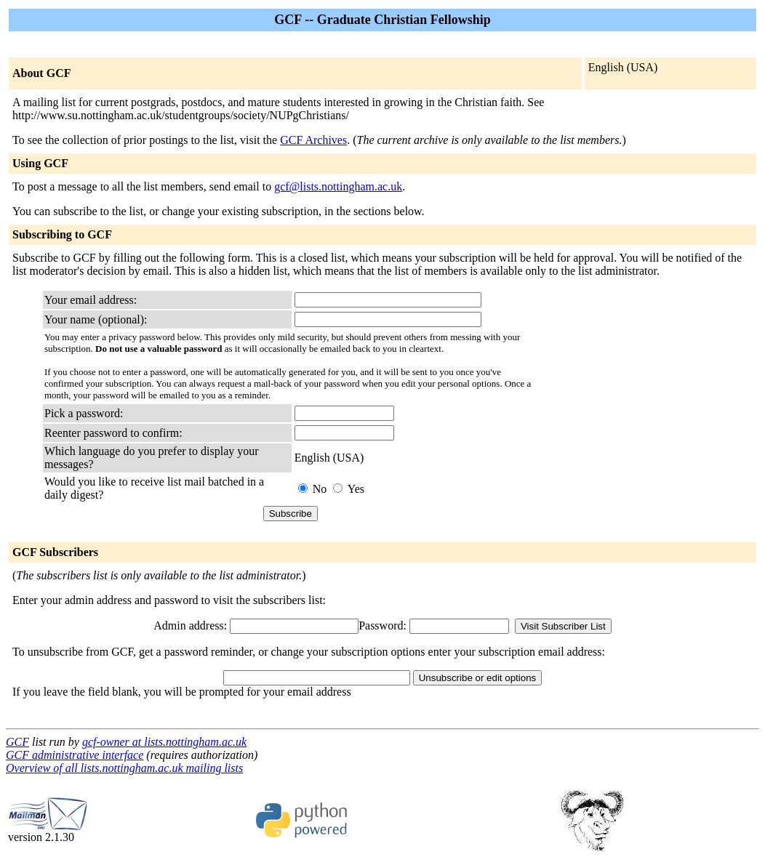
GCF (17, 742)
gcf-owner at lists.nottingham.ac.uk (164, 742)
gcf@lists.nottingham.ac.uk (338, 186)
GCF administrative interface (74, 755)
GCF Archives (313, 140)
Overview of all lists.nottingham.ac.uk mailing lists (124, 768)
